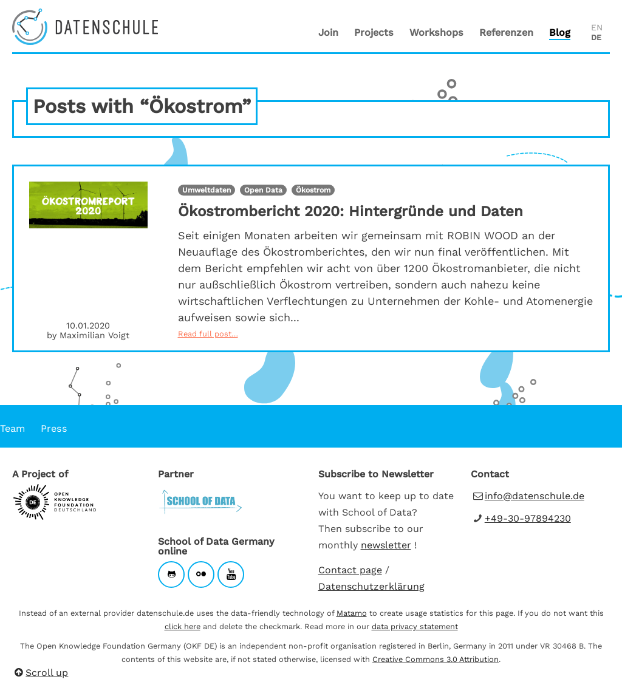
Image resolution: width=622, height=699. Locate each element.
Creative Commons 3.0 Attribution (435, 659)
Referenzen (506, 32)
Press (54, 428)
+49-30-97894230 (528, 518)
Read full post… (208, 333)
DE (596, 37)
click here (182, 626)
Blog (559, 32)
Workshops (436, 32)
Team (12, 428)
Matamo (352, 613)
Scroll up (40, 672)
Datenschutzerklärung (371, 586)
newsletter (386, 545)
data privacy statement (415, 626)
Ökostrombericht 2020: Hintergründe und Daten (350, 211)
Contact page (350, 570)
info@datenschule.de (534, 496)
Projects (374, 32)
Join (328, 32)
